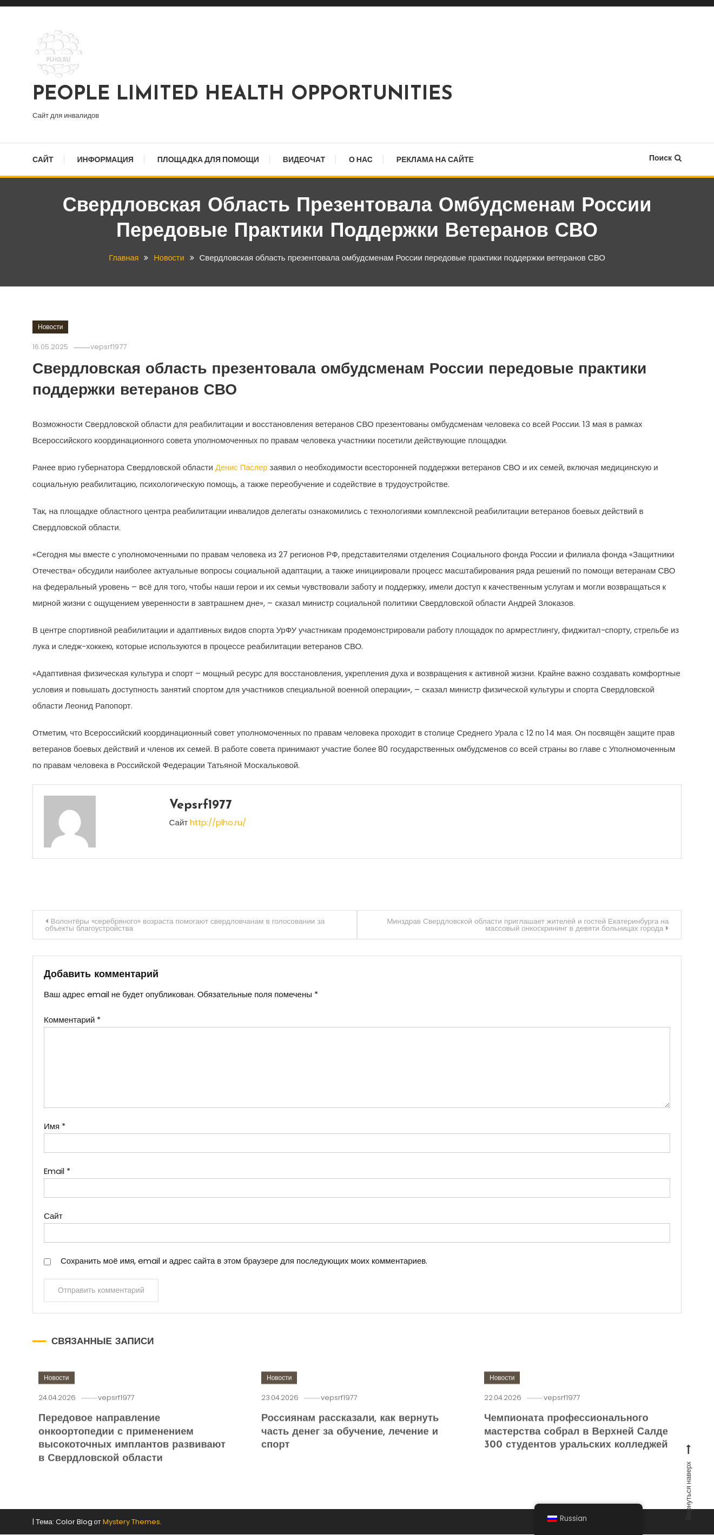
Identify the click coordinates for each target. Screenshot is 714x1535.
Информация (105, 159)
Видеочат (304, 159)
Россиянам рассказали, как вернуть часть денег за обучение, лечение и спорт (353, 1446)
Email (57, 1171)
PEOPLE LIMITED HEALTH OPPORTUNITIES (242, 94)
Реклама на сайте (435, 159)
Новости (50, 326)
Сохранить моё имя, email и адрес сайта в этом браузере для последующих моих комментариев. (244, 1261)
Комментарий (72, 1020)
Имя (54, 1126)
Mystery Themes (131, 1522)
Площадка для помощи (208, 159)
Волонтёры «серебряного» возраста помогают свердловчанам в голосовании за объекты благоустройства (189, 924)
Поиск (665, 157)
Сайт (43, 159)
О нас (361, 159)
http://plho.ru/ (218, 821)
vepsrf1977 (111, 347)
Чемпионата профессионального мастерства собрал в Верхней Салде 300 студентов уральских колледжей (579, 1446)
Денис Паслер (242, 467)
